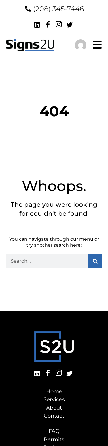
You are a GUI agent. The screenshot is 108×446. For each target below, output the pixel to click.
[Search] (95, 261)
